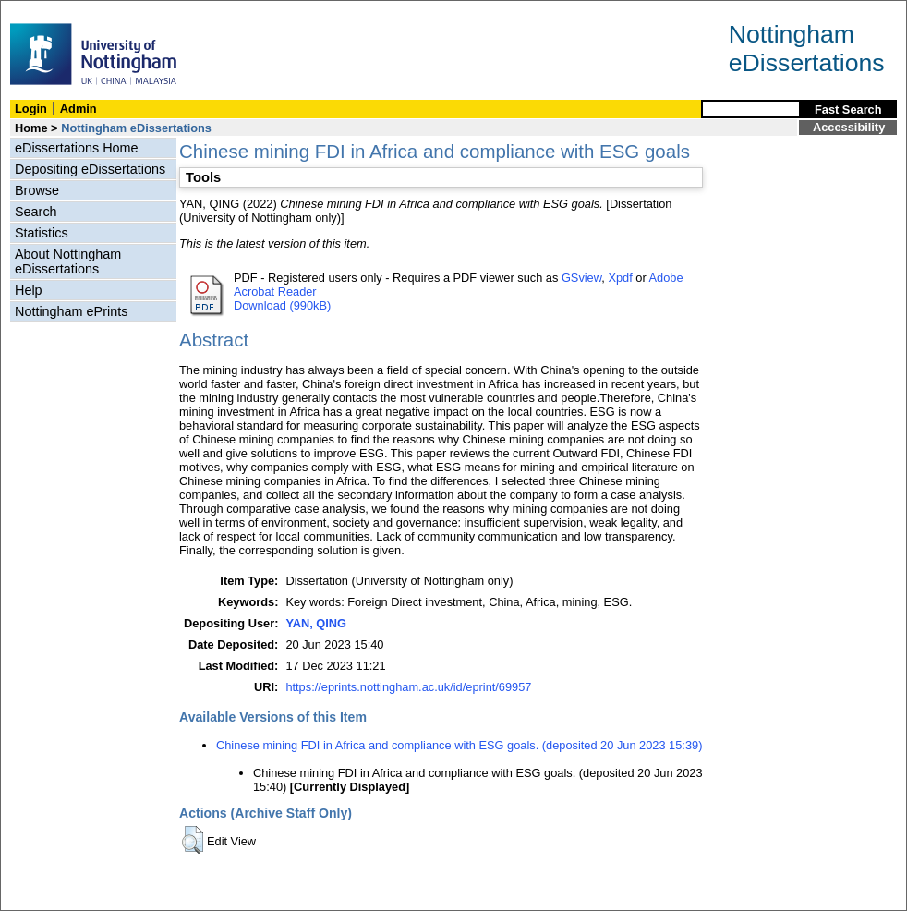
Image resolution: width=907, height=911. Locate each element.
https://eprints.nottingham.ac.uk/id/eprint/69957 (408, 687)
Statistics (41, 232)
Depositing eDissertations (90, 169)
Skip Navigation (41, 11)
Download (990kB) (282, 305)
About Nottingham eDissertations (68, 261)
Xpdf (620, 278)
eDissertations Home (77, 147)
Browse (37, 190)
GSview (581, 278)
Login (31, 108)
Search (36, 211)
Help (28, 290)
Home (31, 128)
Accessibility (849, 127)
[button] (192, 840)
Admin (78, 108)
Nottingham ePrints (71, 311)
